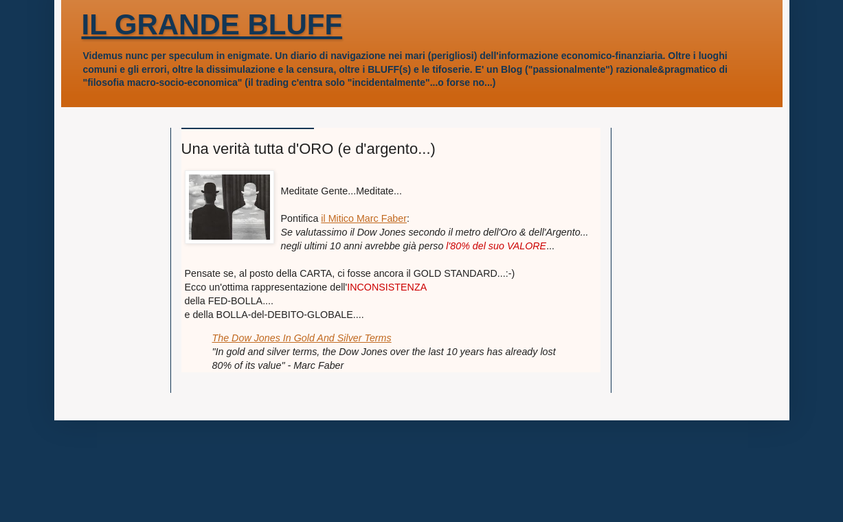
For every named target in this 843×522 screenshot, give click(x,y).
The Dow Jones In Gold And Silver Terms (302, 337)
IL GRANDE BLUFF (212, 24)
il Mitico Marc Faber (364, 218)
